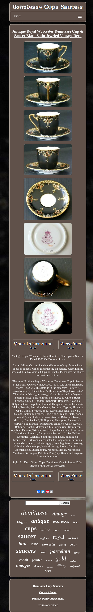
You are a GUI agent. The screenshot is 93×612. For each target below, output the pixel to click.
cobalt (23, 560)
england (44, 538)
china (45, 529)
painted (37, 560)
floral (57, 530)
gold (61, 558)
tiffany (61, 566)
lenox (76, 522)
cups (30, 528)
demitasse (34, 513)
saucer (27, 536)
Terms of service (48, 604)
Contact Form (47, 592)
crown (62, 544)
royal (58, 537)
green (49, 560)
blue (23, 543)
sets (48, 571)
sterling (73, 561)
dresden (38, 566)
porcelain (60, 551)
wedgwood (75, 566)
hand (43, 552)
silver (76, 552)
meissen (50, 567)
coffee (22, 521)
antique (40, 521)
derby (73, 544)
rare (34, 544)
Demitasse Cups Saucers (48, 585)
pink (72, 515)
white (67, 530)
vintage (59, 514)
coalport (73, 538)
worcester (48, 544)
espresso (61, 521)
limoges (23, 565)
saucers (26, 550)
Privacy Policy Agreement (48, 598)
